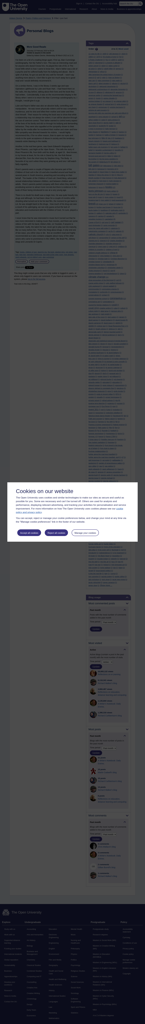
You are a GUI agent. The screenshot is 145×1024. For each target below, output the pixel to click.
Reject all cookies (56, 533)
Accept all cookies (29, 533)
